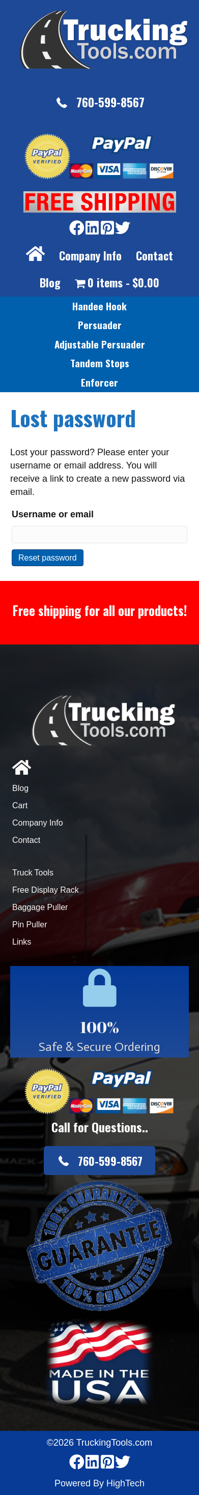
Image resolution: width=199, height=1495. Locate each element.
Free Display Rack (45, 890)
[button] (100, 102)
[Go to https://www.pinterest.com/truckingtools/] (107, 228)
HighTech (125, 1483)
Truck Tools (32, 872)
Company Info (90, 255)
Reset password (47, 557)
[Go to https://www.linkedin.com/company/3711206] (92, 228)
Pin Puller (29, 924)
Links (21, 941)
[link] (99, 306)
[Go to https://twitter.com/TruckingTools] (122, 228)
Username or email (53, 514)
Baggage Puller (40, 907)
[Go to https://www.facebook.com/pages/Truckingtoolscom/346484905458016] (76, 228)
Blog (50, 282)
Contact (154, 255)
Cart (19, 805)
